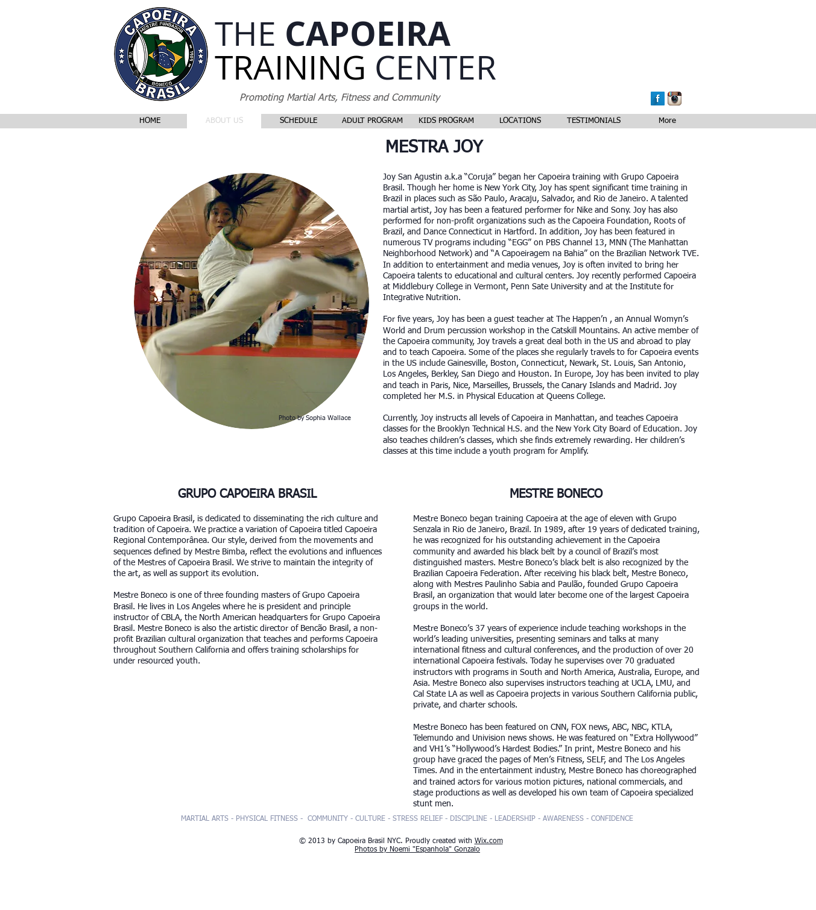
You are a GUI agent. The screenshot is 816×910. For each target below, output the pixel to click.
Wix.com (489, 841)
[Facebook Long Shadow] (658, 98)
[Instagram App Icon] (675, 98)
